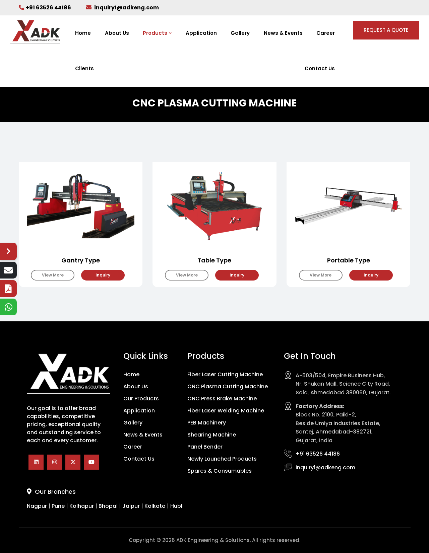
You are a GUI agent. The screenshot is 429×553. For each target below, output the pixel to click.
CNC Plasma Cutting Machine (227, 386)
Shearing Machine (211, 434)
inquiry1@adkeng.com (122, 7)
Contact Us (320, 68)
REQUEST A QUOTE (386, 29)
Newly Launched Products (222, 459)
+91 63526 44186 (45, 7)
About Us (117, 32)
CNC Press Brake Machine (222, 398)
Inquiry (103, 275)
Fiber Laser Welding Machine (225, 410)
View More (53, 275)
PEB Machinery (206, 422)
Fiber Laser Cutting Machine (225, 374)
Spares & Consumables (219, 471)
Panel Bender (205, 447)
